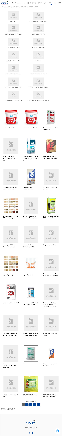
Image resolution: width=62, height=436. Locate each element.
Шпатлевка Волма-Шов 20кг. (31, 96)
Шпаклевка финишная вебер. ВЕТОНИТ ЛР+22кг (51, 185)
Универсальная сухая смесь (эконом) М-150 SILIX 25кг (50, 126)
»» (38, 373)
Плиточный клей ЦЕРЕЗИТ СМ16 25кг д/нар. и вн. (30, 272)
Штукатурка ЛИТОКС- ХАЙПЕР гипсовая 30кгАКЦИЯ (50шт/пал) (49, 273)
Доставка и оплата (6, 420)
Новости (3, 417)
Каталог (4, 7)
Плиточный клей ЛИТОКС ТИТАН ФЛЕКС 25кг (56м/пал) (10, 303)
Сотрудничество (6, 427)
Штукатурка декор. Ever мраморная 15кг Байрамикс (30, 185)
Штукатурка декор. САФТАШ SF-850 (28, 243)
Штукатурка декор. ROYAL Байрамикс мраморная (10, 185)
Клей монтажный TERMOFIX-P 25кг (28, 156)
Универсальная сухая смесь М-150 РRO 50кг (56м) (50, 364)
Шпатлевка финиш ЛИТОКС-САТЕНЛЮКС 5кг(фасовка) (10, 334)
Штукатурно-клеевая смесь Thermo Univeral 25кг (10, 156)
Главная (3, 413)
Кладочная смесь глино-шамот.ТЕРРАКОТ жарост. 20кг (10, 127)
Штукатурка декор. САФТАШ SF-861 (8, 243)
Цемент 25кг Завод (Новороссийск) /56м (29, 214)
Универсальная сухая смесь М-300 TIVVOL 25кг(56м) (30, 303)
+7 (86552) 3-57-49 (51, 405)
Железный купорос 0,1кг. (29, 363)
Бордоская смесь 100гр (49, 213)
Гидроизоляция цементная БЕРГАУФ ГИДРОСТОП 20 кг (30, 127)
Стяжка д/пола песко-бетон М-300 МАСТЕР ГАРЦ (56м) (51, 243)
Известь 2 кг (26, 332)
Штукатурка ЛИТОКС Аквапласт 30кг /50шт (9, 214)
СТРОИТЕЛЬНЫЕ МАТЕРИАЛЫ (17, 7)
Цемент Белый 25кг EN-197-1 (11, 271)
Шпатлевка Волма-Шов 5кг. (10, 96)
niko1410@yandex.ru (52, 408)
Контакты (4, 424)
